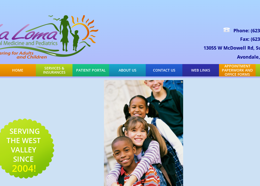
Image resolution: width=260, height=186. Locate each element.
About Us (127, 70)
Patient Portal (91, 70)
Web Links (200, 70)
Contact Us (164, 70)
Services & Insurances (54, 70)
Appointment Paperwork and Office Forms (237, 70)
